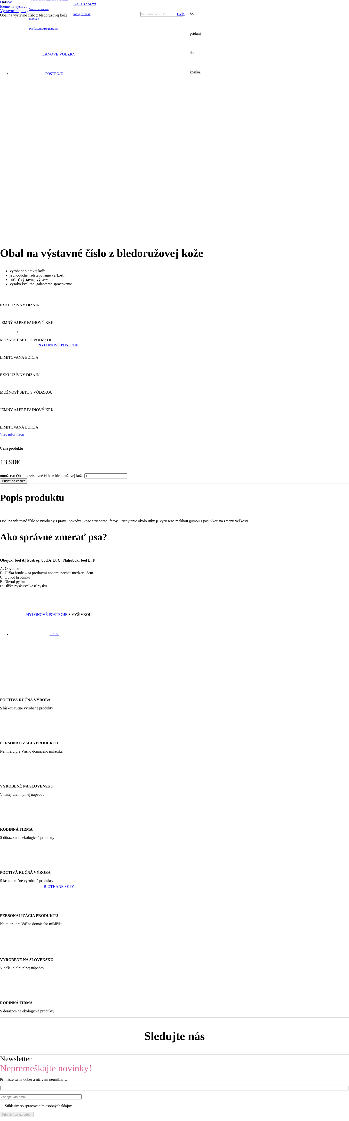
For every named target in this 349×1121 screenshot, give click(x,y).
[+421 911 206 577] (170, 946)
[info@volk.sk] (170, 951)
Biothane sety (59, 886)
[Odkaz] (40, 40)
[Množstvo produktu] (105, 264)
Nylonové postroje (58, 345)
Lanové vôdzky (59, 54)
